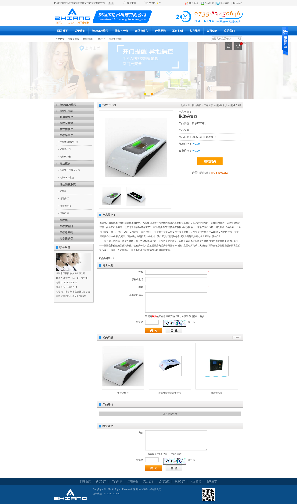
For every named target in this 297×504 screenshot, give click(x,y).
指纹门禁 (64, 213)
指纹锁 (64, 220)
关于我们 (79, 30)
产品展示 (160, 30)
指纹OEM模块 (100, 30)
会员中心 (131, 3)
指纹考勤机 (66, 232)
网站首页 (62, 30)
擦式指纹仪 (66, 129)
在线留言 (211, 481)
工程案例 (177, 30)
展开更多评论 (170, 413)
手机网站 (224, 3)
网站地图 (237, 3)
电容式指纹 (216, 393)
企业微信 (209, 3)
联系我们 (229, 30)
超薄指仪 (64, 198)
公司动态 (212, 30)
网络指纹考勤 (115, 39)
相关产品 (107, 337)
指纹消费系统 (68, 184)
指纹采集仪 (73, 39)
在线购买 (210, 161)
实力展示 (194, 30)
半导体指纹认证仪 (69, 142)
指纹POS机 (65, 156)
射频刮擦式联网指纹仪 (169, 393)
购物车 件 (155, 3)
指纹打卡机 (121, 30)
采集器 (63, 191)
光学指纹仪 (65, 149)
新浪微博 (193, 3)
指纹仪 (101, 39)
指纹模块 (65, 163)
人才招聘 (196, 481)
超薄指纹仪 (141, 30)
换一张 (191, 322)
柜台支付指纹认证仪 (70, 170)
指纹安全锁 (66, 123)
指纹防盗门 (88, 39)
